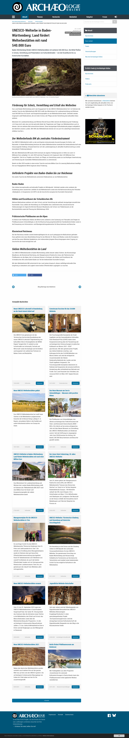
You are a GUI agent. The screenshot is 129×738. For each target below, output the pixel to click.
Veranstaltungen (90, 51)
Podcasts (88, 84)
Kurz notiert (39, 21)
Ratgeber (89, 17)
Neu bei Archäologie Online (93, 57)
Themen (40, 17)
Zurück (46, 700)
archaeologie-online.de (19, 21)
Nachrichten (89, 36)
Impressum (52, 715)
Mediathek (73, 17)
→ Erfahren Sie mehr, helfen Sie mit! (24, 726)
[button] (19, 275)
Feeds (87, 46)
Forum (104, 17)
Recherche (56, 17)
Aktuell (24, 17)
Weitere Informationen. (48, 735)
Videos (87, 79)
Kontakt (60, 715)
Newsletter (106, 101)
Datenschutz (69, 715)
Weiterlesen (40, 383)
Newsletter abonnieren (96, 95)
